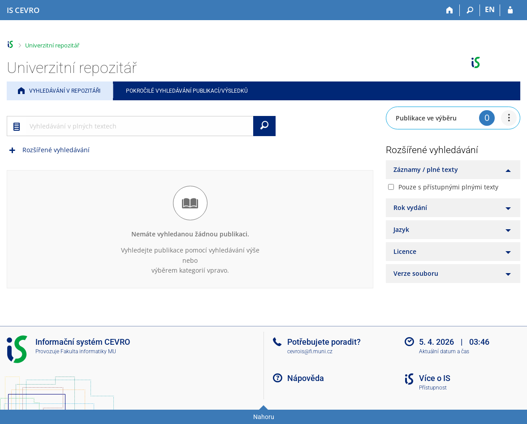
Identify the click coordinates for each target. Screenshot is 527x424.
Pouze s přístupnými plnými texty (448, 187)
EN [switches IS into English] (490, 9)
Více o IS (434, 378)
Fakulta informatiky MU (88, 351)
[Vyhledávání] (470, 10)
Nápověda (305, 378)
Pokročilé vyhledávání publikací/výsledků (187, 91)
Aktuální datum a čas (444, 351)
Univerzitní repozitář (52, 45)
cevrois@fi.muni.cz (310, 351)
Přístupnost (433, 388)
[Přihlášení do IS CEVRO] (510, 10)
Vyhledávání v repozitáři (64, 91)
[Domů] (450, 10)
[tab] (453, 169)
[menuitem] (509, 118)
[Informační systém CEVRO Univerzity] (23, 10)
